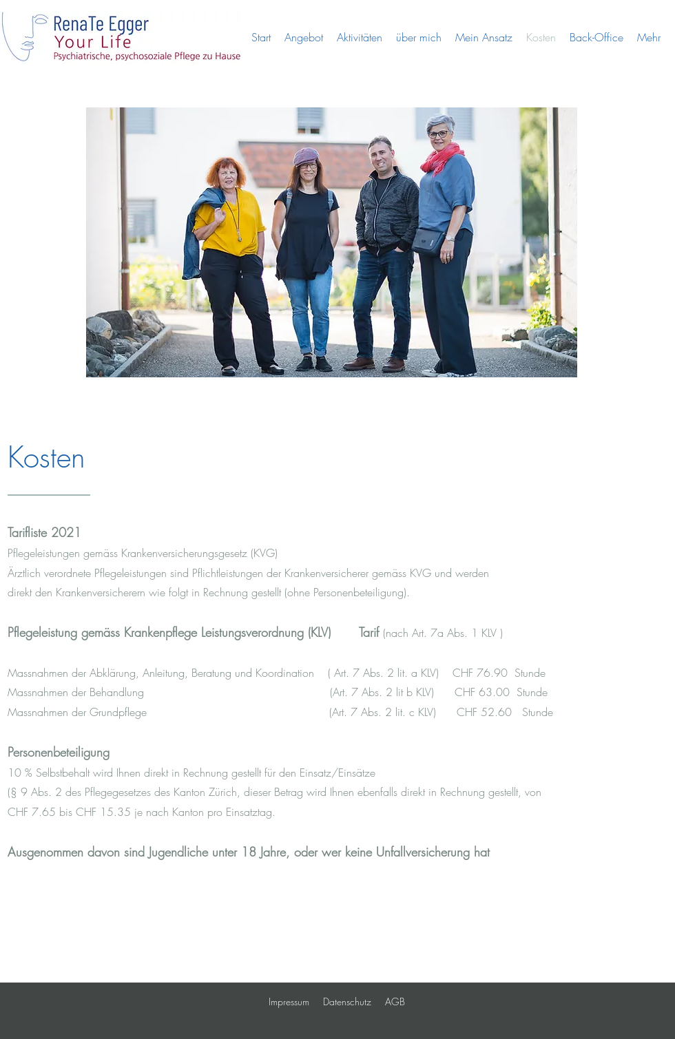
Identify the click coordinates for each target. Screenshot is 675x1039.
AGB (395, 1001)
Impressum (289, 1001)
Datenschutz (347, 1001)
